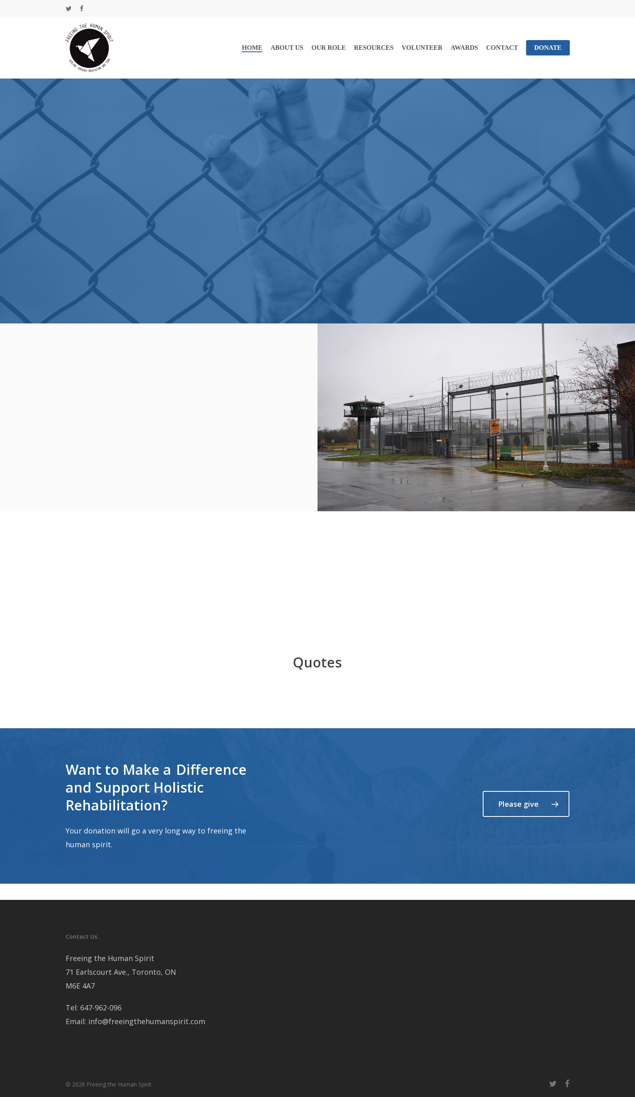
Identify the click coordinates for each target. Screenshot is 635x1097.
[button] (526, 804)
